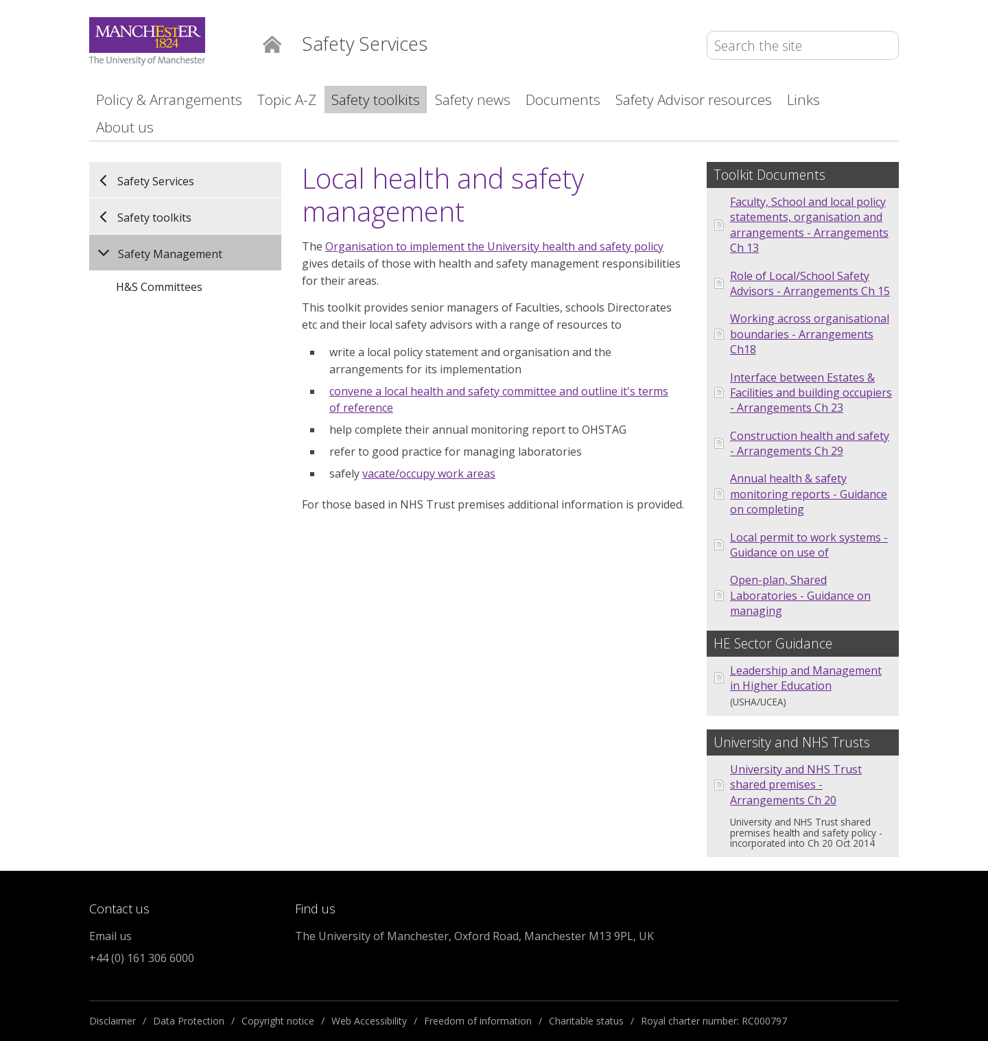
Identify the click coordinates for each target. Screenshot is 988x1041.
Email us (110, 936)
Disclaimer (112, 1020)
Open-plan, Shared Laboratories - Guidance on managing (800, 595)
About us (125, 127)
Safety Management (170, 253)
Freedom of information (478, 1020)
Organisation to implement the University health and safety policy (494, 246)
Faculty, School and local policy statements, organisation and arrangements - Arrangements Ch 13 (809, 224)
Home (272, 43)
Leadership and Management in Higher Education (806, 678)
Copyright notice (278, 1020)
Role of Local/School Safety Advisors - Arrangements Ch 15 (810, 283)
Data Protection (188, 1020)
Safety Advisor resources (693, 99)
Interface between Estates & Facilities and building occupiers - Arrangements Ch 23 (811, 393)
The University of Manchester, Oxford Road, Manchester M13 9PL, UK (474, 936)
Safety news (472, 99)
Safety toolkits (375, 99)
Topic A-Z (286, 99)
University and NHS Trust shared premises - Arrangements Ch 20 (796, 785)
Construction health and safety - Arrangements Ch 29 (809, 443)
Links (803, 99)
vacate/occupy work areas (428, 473)
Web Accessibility (369, 1020)
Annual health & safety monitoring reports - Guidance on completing (808, 494)
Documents (563, 99)
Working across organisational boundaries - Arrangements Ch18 (809, 334)
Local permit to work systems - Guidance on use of (809, 545)
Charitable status (586, 1020)
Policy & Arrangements (169, 99)
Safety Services (155, 180)
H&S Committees (159, 287)
